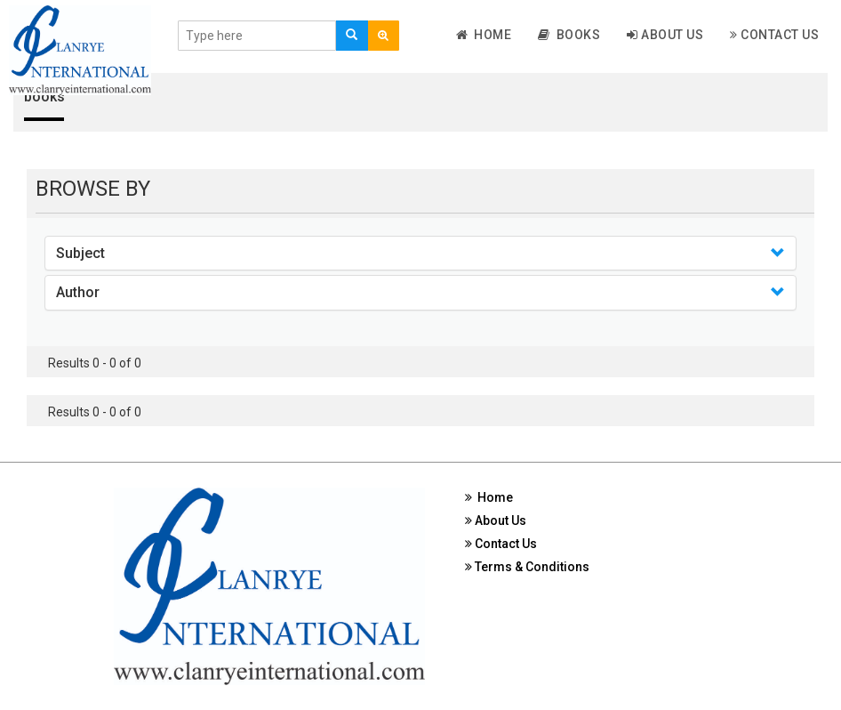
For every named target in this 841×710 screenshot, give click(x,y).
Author (78, 292)
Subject (80, 253)
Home (484, 35)
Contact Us (774, 35)
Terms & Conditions (527, 567)
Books (569, 35)
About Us (665, 35)
